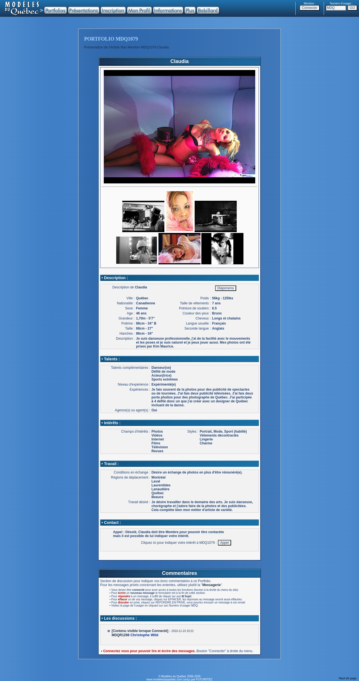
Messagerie (211, 585)
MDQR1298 (120, 635)
